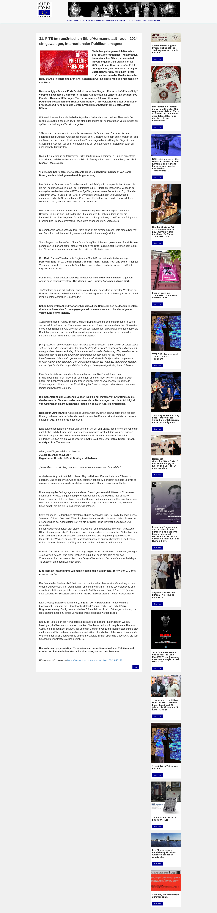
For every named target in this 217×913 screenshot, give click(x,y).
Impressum (141, 20)
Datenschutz (154, 20)
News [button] (91, 20)
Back (135, 667)
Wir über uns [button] (80, 20)
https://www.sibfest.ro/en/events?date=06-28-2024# (94, 660)
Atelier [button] (121, 20)
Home (69, 20)
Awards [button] (100, 20)
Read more (157, 59)
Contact (131, 20)
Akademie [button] (111, 20)
